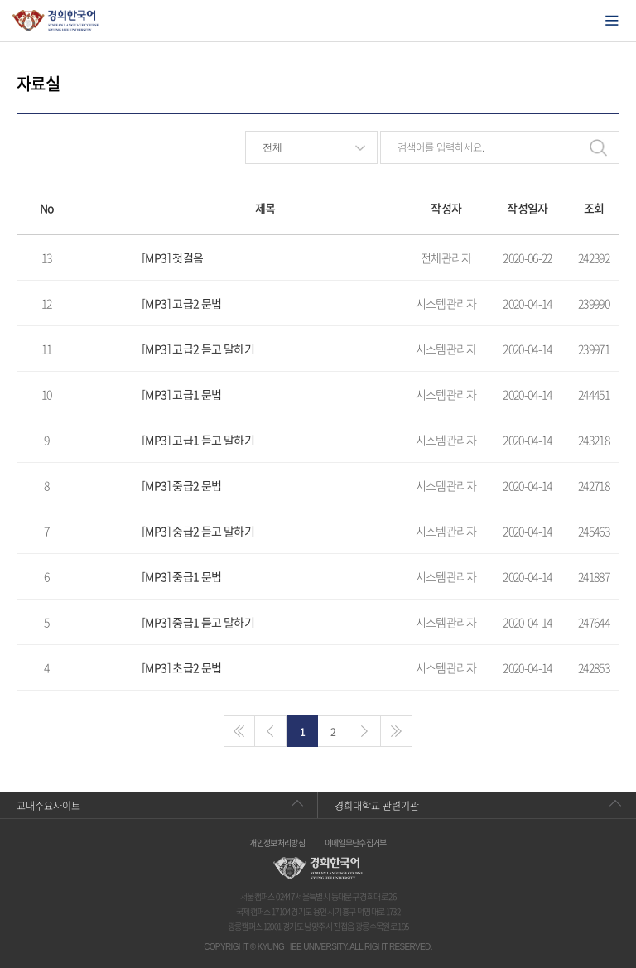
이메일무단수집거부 (356, 843)
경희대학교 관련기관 (377, 805)
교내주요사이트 (48, 805)
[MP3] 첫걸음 (172, 257)
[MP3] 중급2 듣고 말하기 (198, 531)
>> (396, 731)
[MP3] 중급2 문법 (181, 485)
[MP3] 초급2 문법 (181, 667)
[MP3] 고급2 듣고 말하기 (198, 348)
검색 (598, 147)
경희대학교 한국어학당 (55, 20)
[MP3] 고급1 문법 (181, 394)
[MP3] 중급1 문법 (181, 576)
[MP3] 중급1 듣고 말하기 (198, 622)
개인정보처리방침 (277, 843)
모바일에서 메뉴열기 (612, 20)
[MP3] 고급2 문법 (181, 303)
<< (239, 731)
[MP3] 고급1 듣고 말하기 (198, 439)
